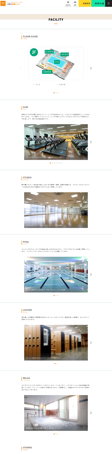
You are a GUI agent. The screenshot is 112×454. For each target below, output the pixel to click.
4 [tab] (56, 163)
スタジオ (62, 84)
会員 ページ (75, 5)
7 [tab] (61, 163)
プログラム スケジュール (68, 5)
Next (90, 68)
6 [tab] (59, 163)
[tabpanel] (56, 66)
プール (38, 84)
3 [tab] (57, 92)
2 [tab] (56, 92)
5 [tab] (57, 163)
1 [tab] (54, 92)
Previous (21, 68)
